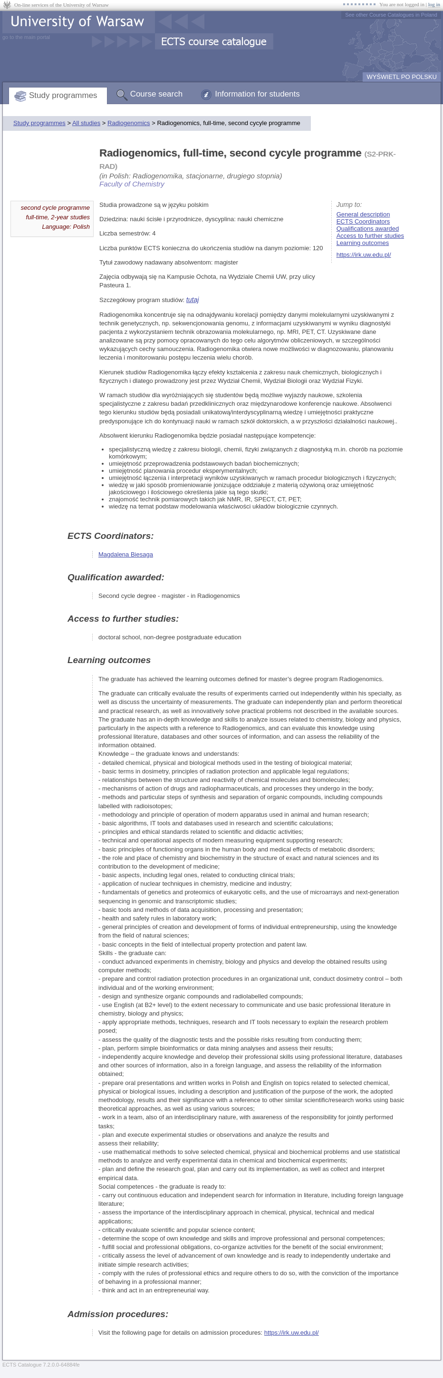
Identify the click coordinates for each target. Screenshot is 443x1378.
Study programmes (63, 95)
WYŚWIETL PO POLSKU (401, 76)
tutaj (192, 299)
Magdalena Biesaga (125, 554)
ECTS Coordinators (363, 221)
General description (363, 214)
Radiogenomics (128, 123)
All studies (86, 123)
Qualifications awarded (368, 228)
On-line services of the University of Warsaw (61, 5)
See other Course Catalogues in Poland (391, 15)
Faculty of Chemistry (131, 184)
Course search (156, 93)
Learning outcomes (363, 242)
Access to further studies (370, 235)
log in (434, 4)
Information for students (257, 93)
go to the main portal (26, 37)
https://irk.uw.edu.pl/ (364, 254)
